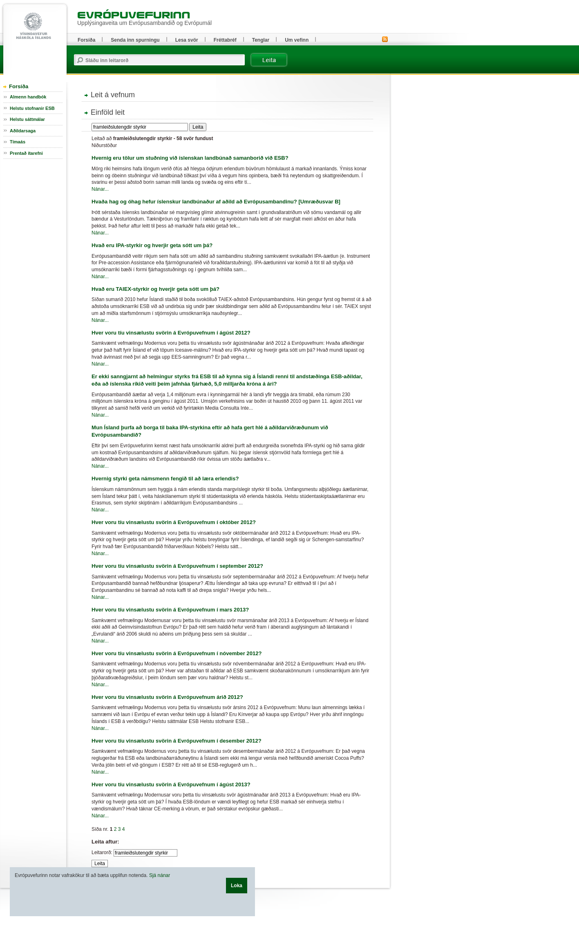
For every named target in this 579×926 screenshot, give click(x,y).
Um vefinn (297, 40)
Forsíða (18, 86)
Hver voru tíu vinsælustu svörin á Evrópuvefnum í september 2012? (177, 566)
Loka (236, 885)
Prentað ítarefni (26, 153)
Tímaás (17, 141)
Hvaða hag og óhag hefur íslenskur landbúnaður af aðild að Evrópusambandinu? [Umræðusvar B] (216, 202)
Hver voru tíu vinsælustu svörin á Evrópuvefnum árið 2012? (167, 697)
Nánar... (100, 189)
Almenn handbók (28, 96)
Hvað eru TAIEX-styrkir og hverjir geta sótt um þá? (155, 289)
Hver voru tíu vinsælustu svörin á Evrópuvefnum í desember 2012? (177, 741)
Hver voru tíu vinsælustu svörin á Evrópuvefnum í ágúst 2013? (171, 784)
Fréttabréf (225, 40)
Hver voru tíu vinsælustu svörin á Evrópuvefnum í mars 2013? (170, 610)
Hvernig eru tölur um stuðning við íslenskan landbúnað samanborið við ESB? (190, 158)
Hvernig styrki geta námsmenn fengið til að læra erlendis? (165, 478)
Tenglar (260, 40)
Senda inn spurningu (135, 40)
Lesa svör (186, 40)
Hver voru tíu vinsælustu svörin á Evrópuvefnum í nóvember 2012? (177, 653)
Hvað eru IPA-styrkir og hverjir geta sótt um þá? (152, 245)
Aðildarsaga (23, 130)
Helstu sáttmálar (27, 119)
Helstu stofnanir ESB (32, 108)
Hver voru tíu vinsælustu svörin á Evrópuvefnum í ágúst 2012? (171, 333)
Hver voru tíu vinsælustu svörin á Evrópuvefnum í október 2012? (174, 522)
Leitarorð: (102, 852)
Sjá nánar (159, 875)
